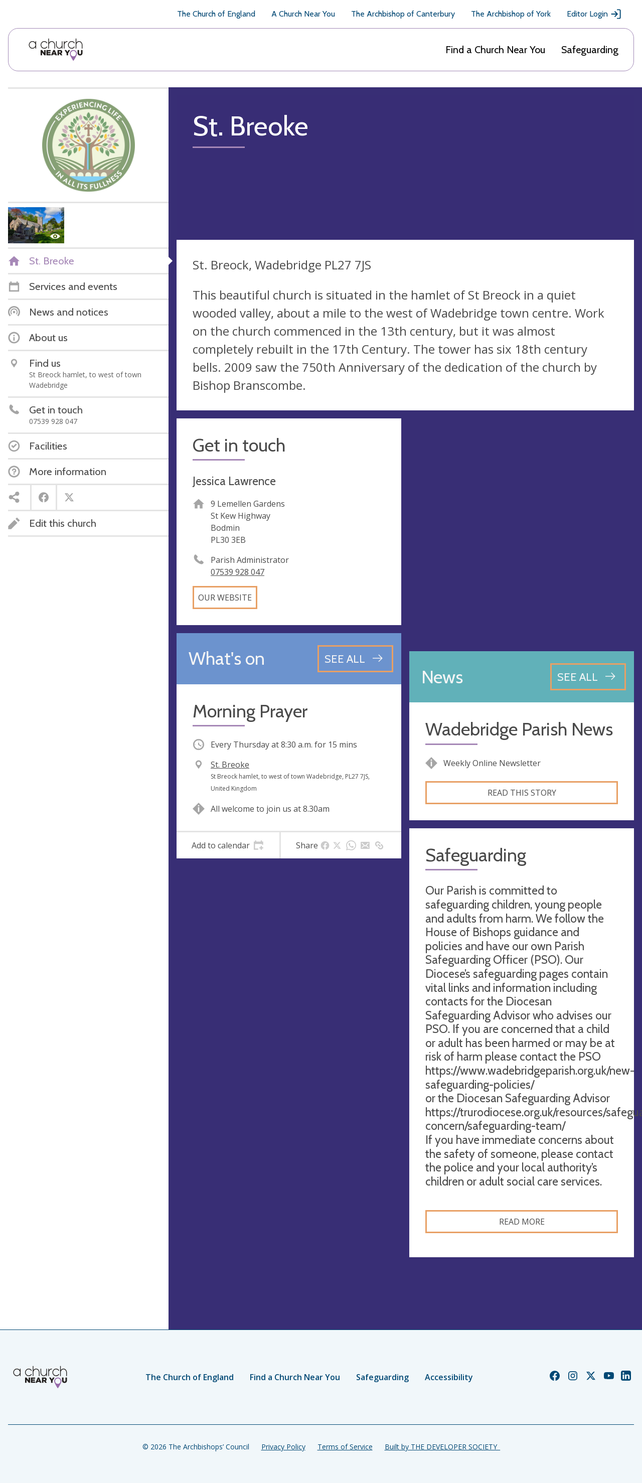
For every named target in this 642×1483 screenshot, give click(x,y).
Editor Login (594, 14)
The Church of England (216, 14)
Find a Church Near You (495, 50)
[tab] (228, 845)
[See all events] (355, 658)
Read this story (522, 792)
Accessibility (449, 1377)
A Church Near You (303, 14)
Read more (522, 1221)
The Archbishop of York (511, 14)
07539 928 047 (237, 571)
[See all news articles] (588, 676)
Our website (225, 597)
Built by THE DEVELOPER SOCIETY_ (442, 1446)
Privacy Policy (283, 1446)
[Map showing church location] (521, 530)
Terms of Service (345, 1446)
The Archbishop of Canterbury (403, 14)
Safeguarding (589, 50)
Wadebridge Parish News (519, 729)
